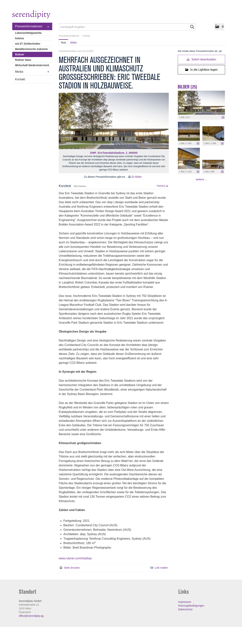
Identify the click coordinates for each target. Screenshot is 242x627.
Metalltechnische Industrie (31, 49)
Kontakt (20, 79)
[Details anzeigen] (223, 117)
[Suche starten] (192, 27)
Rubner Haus (23, 59)
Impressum (184, 601)
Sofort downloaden (201, 59)
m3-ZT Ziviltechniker (27, 43)
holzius (19, 38)
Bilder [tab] (73, 42)
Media (32, 71)
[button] (219, 26)
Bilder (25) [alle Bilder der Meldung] (187, 87)
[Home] (31, 15)
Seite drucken (72, 567)
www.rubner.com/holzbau (75, 558)
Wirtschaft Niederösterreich (32, 65)
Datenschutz (185, 609)
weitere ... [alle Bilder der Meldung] (201, 179)
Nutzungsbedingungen (191, 605)
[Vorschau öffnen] (114, 121)
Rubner (19, 54)
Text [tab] (63, 42)
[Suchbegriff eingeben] (127, 27)
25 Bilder (136, 176)
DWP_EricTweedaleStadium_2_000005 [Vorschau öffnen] (113, 152)
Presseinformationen (32, 26)
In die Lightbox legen (201, 69)
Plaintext (162, 186)
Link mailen (161, 567)
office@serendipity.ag (31, 615)
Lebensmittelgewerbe (28, 32)
